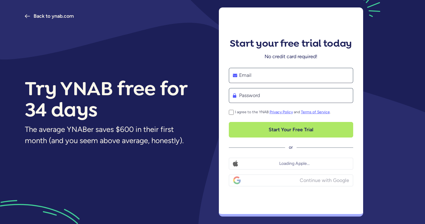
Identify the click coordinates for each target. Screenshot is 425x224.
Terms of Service (315, 112)
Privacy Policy (281, 112)
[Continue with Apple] (291, 164)
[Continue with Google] (291, 180)
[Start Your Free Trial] (291, 130)
